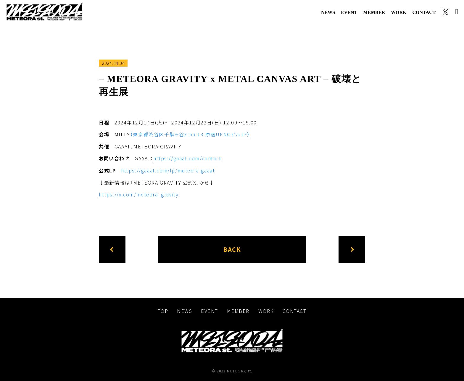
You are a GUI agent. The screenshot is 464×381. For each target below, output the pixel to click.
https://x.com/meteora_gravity (138, 193)
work (398, 12)
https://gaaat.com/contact (187, 157)
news (328, 12)
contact (424, 12)
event (349, 12)
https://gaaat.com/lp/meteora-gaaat (168, 169)
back (232, 248)
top (163, 309)
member (374, 12)
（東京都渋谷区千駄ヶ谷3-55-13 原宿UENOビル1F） (190, 134)
